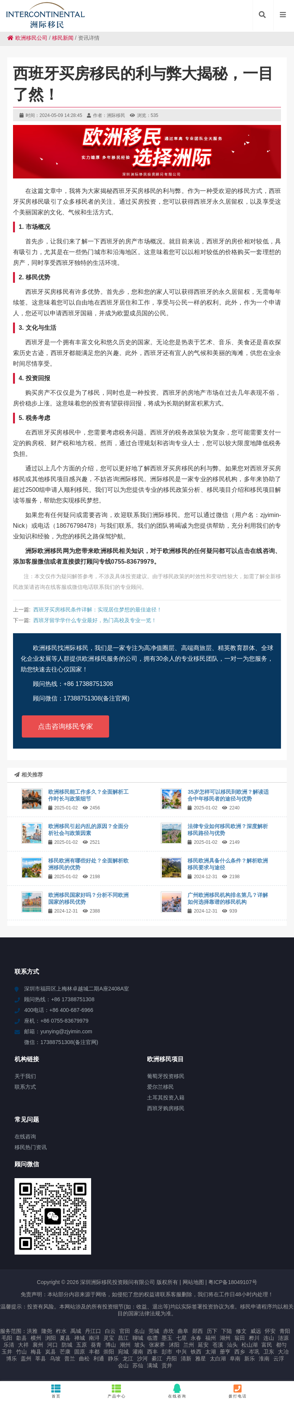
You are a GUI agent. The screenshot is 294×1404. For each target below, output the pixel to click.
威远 (255, 1331)
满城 (152, 1365)
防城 (67, 1345)
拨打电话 (237, 1391)
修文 (241, 1331)
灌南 (137, 1352)
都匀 (281, 1345)
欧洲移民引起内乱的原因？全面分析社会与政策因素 (88, 829)
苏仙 (137, 1365)
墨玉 (167, 1338)
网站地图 (193, 1282)
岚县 (50, 1352)
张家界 (157, 1345)
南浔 (94, 1338)
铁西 (196, 1352)
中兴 (181, 1352)
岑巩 (254, 1352)
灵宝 (108, 1338)
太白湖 (218, 1358)
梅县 (36, 1352)
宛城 (123, 1352)
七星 (181, 1338)
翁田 (239, 1338)
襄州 (38, 1345)
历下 (212, 1331)
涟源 (283, 1338)
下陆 (226, 1331)
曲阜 (183, 1331)
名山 (139, 1331)
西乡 (239, 1352)
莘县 (40, 1358)
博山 (110, 1345)
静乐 (113, 1358)
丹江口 (93, 1331)
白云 (110, 1331)
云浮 (278, 1358)
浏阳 (50, 1338)
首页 (56, 1391)
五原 (81, 1345)
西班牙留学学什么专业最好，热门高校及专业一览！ (95, 620)
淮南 (264, 1358)
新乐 (249, 1358)
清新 (186, 1358)
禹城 (75, 1331)
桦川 (254, 1338)
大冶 (283, 1352)
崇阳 (108, 1352)
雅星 (200, 1358)
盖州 (26, 1358)
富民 (266, 1345)
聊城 (137, 1338)
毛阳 (7, 1338)
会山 (123, 1365)
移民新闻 (63, 38)
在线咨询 (177, 1391)
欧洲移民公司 (27, 38)
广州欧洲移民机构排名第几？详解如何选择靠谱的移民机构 (228, 898)
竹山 (21, 1352)
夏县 (65, 1338)
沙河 (142, 1358)
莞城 (154, 1331)
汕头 (232, 1345)
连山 (268, 1338)
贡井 (167, 1365)
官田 (124, 1331)
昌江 (123, 1338)
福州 (210, 1338)
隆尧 (46, 1331)
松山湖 (250, 1345)
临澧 (152, 1338)
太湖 (210, 1352)
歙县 (21, 1338)
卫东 (268, 1352)
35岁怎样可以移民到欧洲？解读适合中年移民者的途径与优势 (228, 795)
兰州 (188, 1345)
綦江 (157, 1358)
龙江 (127, 1358)
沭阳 (174, 1345)
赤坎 (168, 1331)
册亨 (225, 1352)
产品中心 (116, 1391)
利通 (98, 1358)
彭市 (167, 1352)
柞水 (61, 1331)
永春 (196, 1338)
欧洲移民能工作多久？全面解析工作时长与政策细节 (88, 795)
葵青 (96, 1345)
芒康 (65, 1352)
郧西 (197, 1331)
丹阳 (171, 1358)
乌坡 (55, 1358)
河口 (52, 1345)
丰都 (94, 1352)
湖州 (225, 1338)
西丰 (152, 1352)
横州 (36, 1338)
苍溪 (217, 1345)
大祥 (23, 1345)
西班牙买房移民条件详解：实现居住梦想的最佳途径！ (97, 609)
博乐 (11, 1358)
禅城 (79, 1338)
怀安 (270, 1331)
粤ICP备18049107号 (232, 1282)
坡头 (139, 1345)
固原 (79, 1352)
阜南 (235, 1358)
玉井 (7, 1352)
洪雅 (32, 1331)
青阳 (284, 1331)
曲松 (84, 1358)
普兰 (69, 1358)
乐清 (8, 1345)
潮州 (125, 1345)
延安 (203, 1345)
